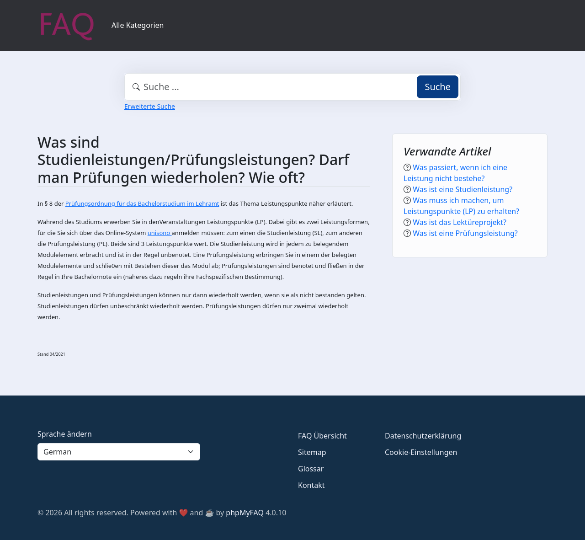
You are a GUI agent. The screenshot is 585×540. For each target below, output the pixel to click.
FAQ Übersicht (322, 436)
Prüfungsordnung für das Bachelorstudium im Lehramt (142, 203)
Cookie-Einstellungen (421, 452)
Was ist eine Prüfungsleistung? (465, 233)
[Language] (118, 451)
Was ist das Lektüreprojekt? (459, 222)
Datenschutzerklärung (423, 436)
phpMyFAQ (245, 513)
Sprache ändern (64, 434)
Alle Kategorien (138, 25)
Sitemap (312, 452)
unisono (160, 233)
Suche (438, 86)
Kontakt (311, 485)
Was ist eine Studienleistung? (462, 189)
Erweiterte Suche (149, 106)
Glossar (311, 469)
